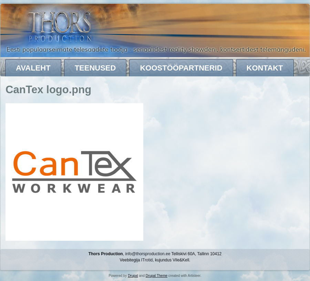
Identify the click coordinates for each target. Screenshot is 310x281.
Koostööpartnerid (181, 68)
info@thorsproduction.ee (147, 253)
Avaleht (33, 68)
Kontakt (265, 68)
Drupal (133, 276)
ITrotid (147, 260)
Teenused (95, 68)
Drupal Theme (156, 276)
